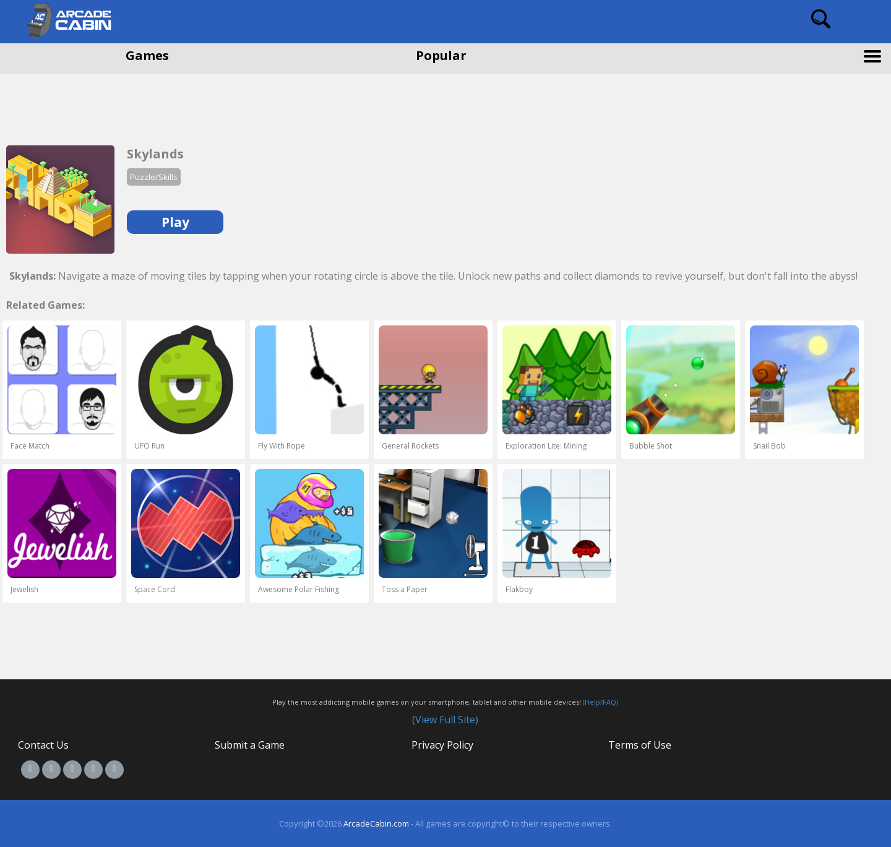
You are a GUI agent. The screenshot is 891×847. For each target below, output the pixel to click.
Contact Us (43, 745)
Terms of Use (639, 745)
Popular (441, 55)
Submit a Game (250, 745)
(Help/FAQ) (600, 702)
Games (147, 55)
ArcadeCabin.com (376, 823)
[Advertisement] (99, 105)
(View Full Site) (445, 719)
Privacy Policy (442, 745)
